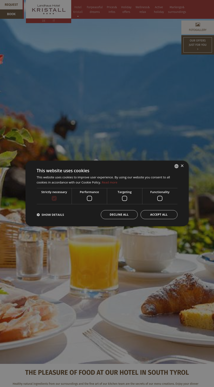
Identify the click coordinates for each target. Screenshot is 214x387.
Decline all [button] (119, 215)
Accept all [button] (158, 215)
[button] (50, 215)
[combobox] (176, 166)
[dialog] (107, 193)
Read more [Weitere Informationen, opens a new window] (110, 182)
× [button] (182, 166)
